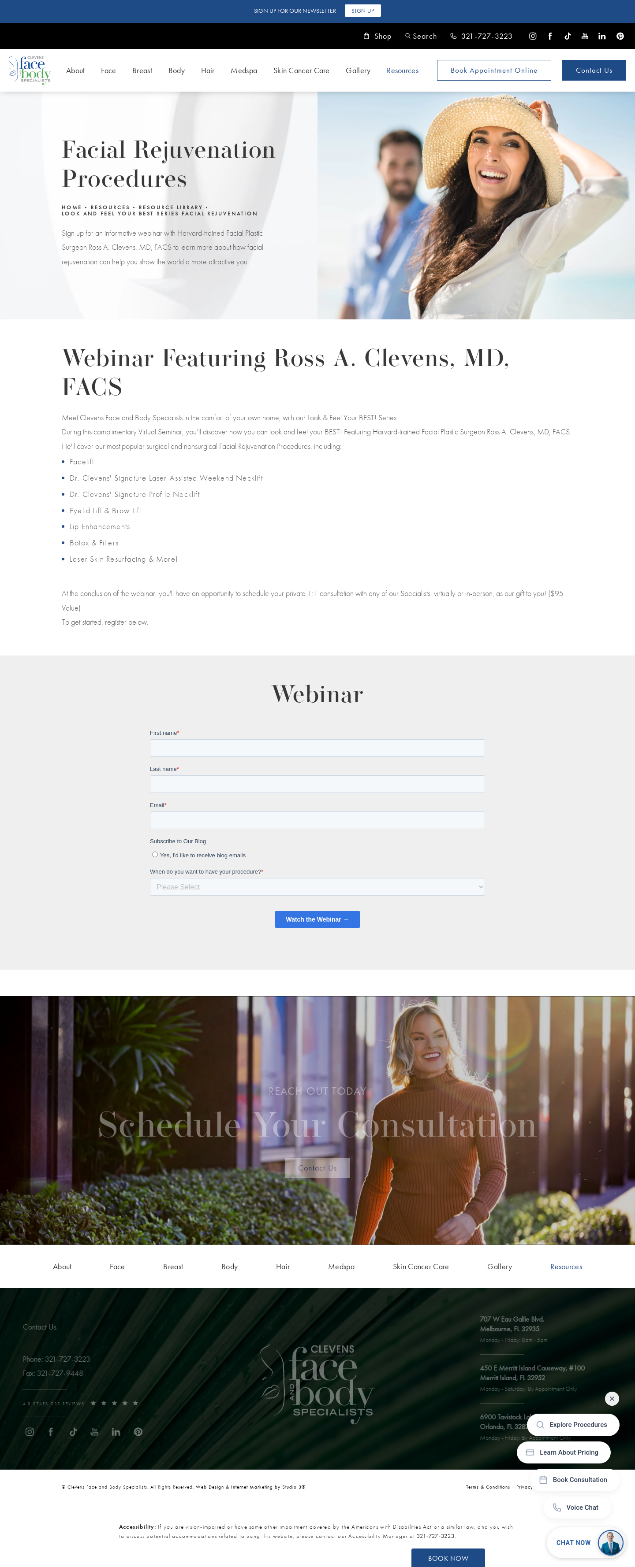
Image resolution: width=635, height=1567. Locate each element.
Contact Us (594, 70)
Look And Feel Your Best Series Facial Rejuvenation (160, 214)
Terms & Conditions (488, 1487)
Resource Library (171, 207)
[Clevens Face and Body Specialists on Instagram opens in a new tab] (532, 35)
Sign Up (362, 11)
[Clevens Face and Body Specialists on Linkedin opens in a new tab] (602, 35)
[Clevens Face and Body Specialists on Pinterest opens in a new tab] (619, 35)
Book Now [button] (448, 1558)
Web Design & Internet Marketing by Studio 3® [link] (251, 1487)
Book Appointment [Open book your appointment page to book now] (494, 70)
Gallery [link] (358, 70)
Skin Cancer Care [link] (301, 70)
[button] (421, 36)
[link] (481, 36)
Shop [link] (377, 36)
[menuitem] (532, 35)
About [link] (75, 70)
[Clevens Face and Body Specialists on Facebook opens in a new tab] (550, 35)
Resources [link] (402, 70)
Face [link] (108, 70)
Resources (110, 207)
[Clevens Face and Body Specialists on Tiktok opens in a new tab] (567, 35)
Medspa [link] (244, 70)
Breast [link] (142, 70)
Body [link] (176, 70)
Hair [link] (208, 70)
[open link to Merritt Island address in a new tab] (537, 1378)
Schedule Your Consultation (317, 1119)
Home (72, 207)
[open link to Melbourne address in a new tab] (518, 1330)
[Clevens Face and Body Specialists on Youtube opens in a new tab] (584, 35)
